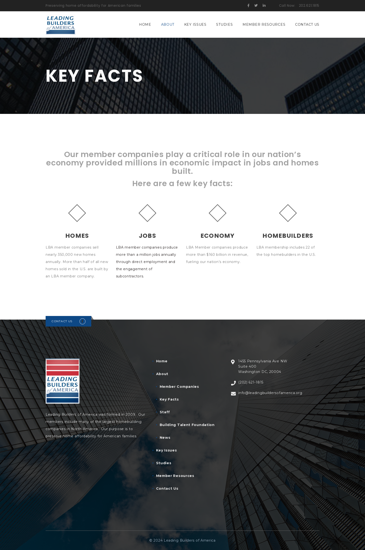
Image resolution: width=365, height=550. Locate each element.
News (165, 437)
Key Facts (169, 399)
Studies (224, 24)
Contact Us (307, 24)
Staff (165, 412)
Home (145, 24)
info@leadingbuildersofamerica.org (270, 393)
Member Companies (179, 386)
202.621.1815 (309, 5)
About (168, 24)
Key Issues (195, 24)
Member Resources (264, 24)
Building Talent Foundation (187, 425)
